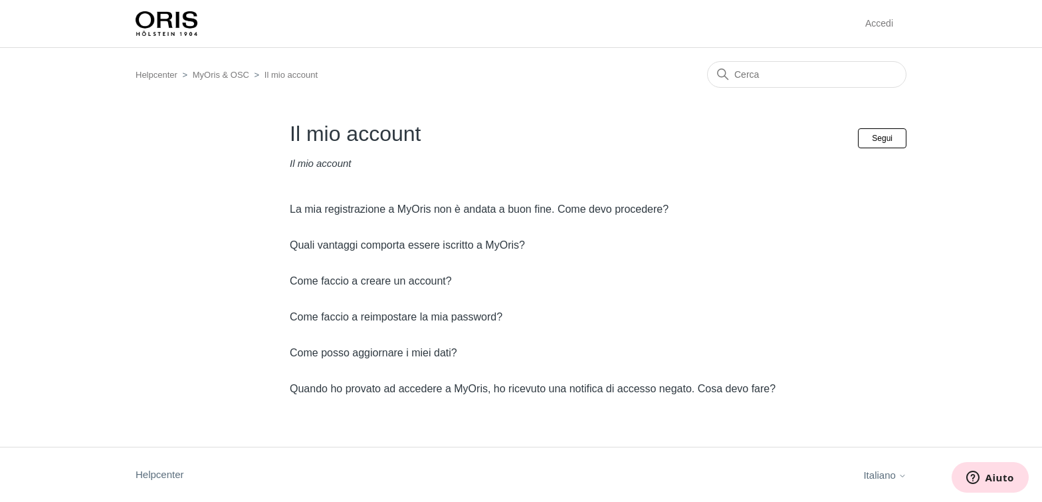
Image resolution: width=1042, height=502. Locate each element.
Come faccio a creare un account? (371, 281)
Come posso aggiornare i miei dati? (373, 352)
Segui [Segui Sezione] (882, 138)
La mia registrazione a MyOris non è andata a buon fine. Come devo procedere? (479, 209)
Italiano (884, 475)
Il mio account (291, 75)
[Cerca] (806, 74)
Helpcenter (156, 75)
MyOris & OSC (221, 75)
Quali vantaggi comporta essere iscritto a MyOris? (407, 245)
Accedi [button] (879, 23)
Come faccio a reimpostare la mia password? (396, 316)
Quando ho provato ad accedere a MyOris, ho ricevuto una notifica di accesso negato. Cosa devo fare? (533, 388)
